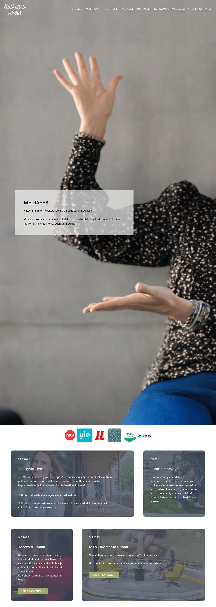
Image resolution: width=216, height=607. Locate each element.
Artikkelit (143, 8)
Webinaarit (93, 8)
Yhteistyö (195, 8)
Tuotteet (110, 8)
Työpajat (126, 8)
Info (208, 8)
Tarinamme (161, 8)
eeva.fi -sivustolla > (67, 495)
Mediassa (178, 8)
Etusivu (77, 8)
